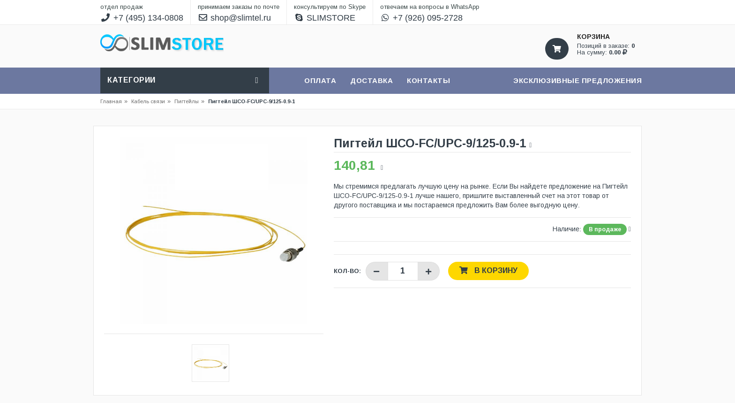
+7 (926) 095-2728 (421, 18)
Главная (111, 101)
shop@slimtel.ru (234, 18)
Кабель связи (151, 101)
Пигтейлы (186, 101)
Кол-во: (347, 270)
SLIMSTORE (325, 18)
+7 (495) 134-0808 (141, 18)
